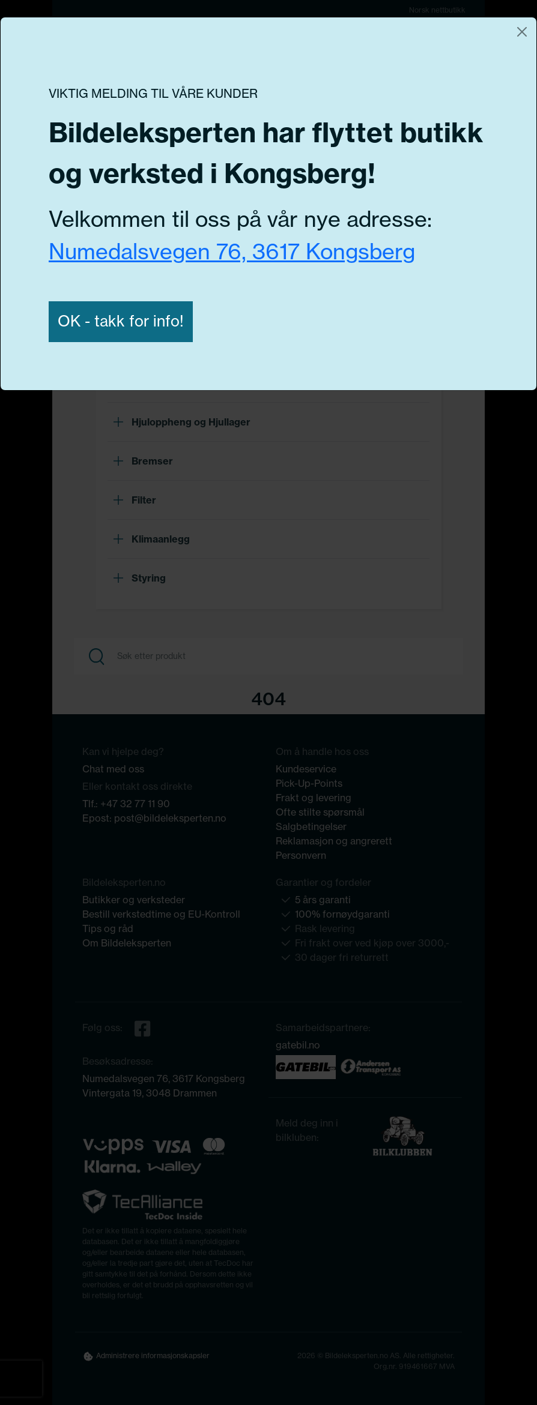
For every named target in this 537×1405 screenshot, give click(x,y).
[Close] (522, 31)
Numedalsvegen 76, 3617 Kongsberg (232, 251)
